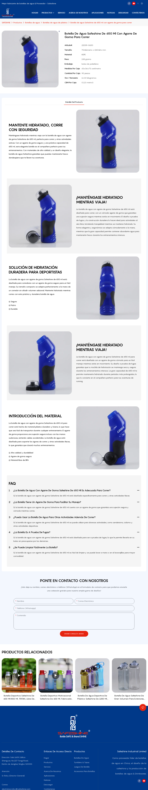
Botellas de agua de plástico (55, 22)
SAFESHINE (6, 22)
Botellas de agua (32, 22)
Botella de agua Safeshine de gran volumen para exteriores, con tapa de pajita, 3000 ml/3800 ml (129, 697)
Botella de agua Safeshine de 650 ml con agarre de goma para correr (101, 22)
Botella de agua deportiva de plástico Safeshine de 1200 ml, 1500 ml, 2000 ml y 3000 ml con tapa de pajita (92, 697)
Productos (17, 22)
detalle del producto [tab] (74, 102)
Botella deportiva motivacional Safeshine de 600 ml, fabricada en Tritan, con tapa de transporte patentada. (55, 697)
